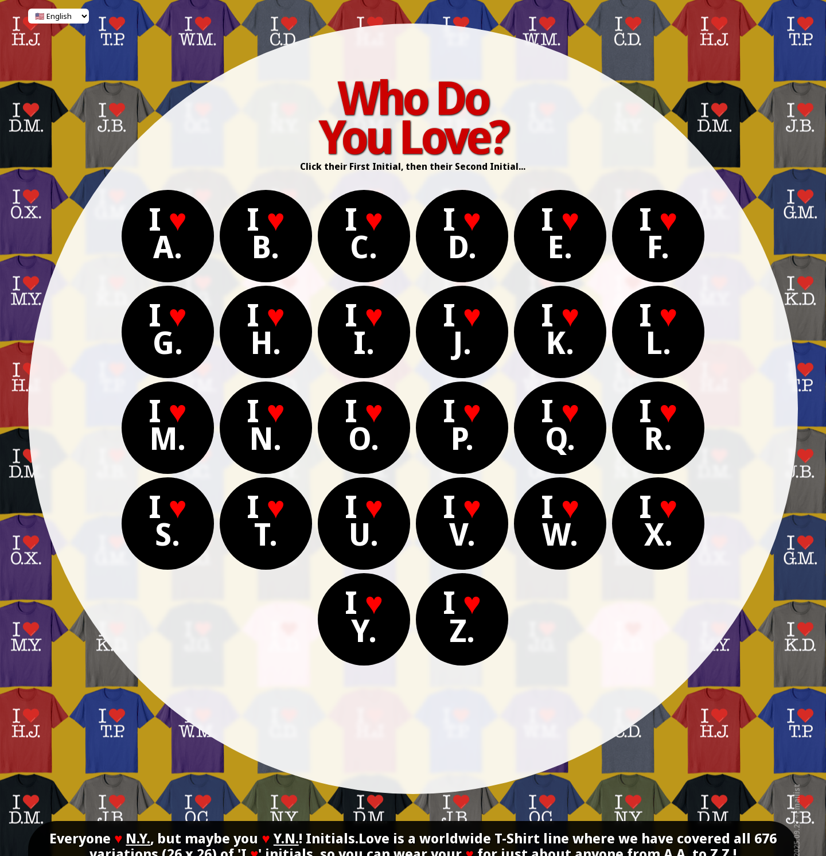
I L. (659, 328)
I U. (364, 520)
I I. (364, 328)
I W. (560, 520)
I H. (266, 328)
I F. (659, 232)
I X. (659, 520)
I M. (168, 424)
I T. (266, 520)
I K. (560, 328)
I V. (462, 520)
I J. (462, 328)
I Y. (364, 616)
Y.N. (286, 837)
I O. (364, 424)
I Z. (462, 616)
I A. (168, 232)
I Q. (560, 424)
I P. (462, 424)
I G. (168, 328)
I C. (364, 232)
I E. (560, 232)
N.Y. (138, 837)
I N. (266, 424)
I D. (462, 232)
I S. (168, 520)
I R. (659, 424)
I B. (266, 232)
